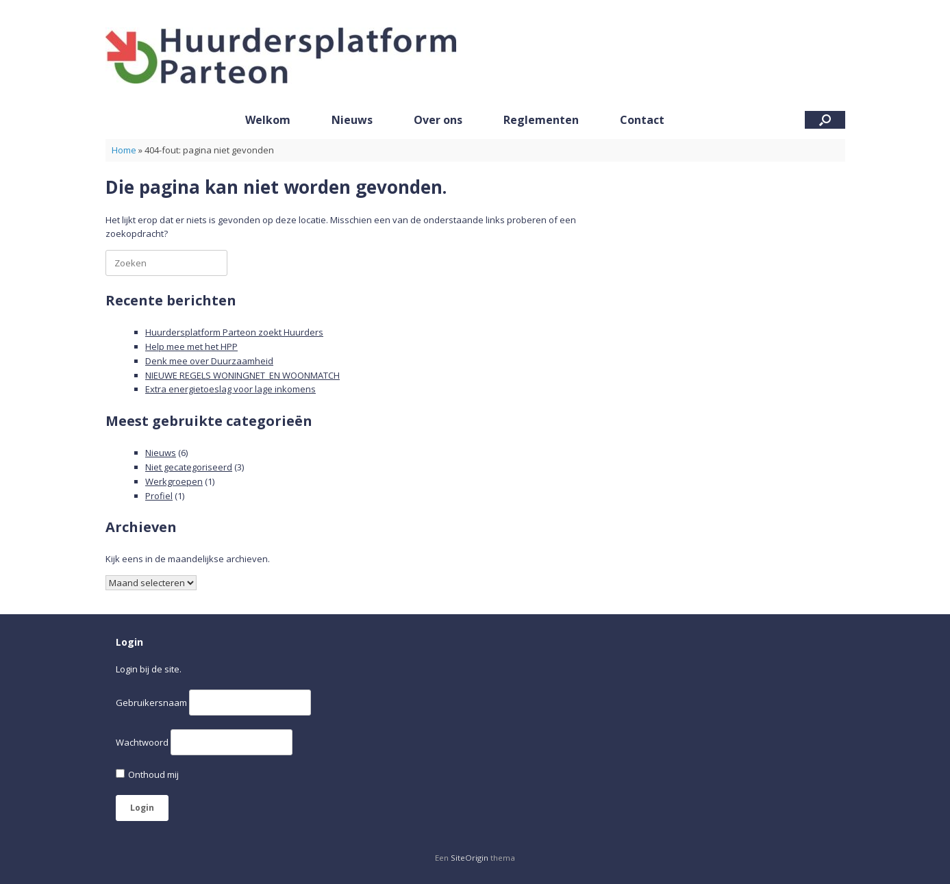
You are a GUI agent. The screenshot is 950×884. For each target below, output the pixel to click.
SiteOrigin (469, 858)
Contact (642, 119)
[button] (825, 120)
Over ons (438, 119)
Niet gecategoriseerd (188, 467)
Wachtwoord (142, 742)
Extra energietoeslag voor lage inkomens (230, 389)
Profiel (159, 496)
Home (124, 150)
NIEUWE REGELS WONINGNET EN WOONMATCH (242, 375)
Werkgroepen (174, 481)
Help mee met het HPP (191, 346)
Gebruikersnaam (151, 702)
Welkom (267, 119)
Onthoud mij (147, 774)
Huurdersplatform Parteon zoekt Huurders (234, 332)
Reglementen (541, 119)
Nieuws (352, 119)
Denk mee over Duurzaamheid (209, 361)
